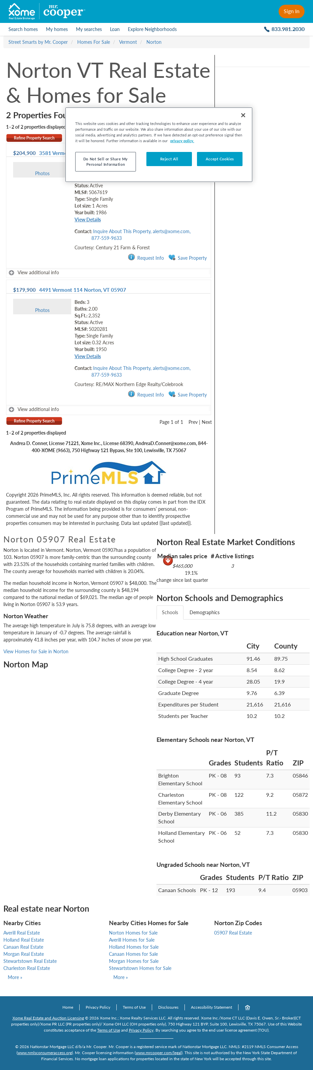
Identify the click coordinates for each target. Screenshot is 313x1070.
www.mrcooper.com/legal (158, 1052)
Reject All (169, 159)
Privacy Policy (98, 1007)
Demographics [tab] (205, 612)
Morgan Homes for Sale (134, 961)
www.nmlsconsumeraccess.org (45, 1052)
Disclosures (168, 1007)
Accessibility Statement (211, 1007)
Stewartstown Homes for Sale (140, 968)
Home (67, 1007)
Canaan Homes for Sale (133, 954)
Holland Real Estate (23, 940)
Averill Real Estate (21, 933)
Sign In (292, 11)
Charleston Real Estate (26, 968)
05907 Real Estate (233, 933)
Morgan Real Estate (23, 954)
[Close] (243, 115)
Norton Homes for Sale (133, 933)
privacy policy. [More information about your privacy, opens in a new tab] (182, 140)
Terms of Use (134, 1007)
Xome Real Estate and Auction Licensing (48, 1017)
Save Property (187, 257)
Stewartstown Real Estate (30, 961)
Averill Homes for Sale (131, 940)
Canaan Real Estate (23, 947)
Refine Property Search (34, 137)
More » (15, 977)
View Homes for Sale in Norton (35, 651)
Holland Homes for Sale (134, 947)
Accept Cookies (220, 159)
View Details (88, 219)
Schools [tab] (170, 612)
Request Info (146, 257)
